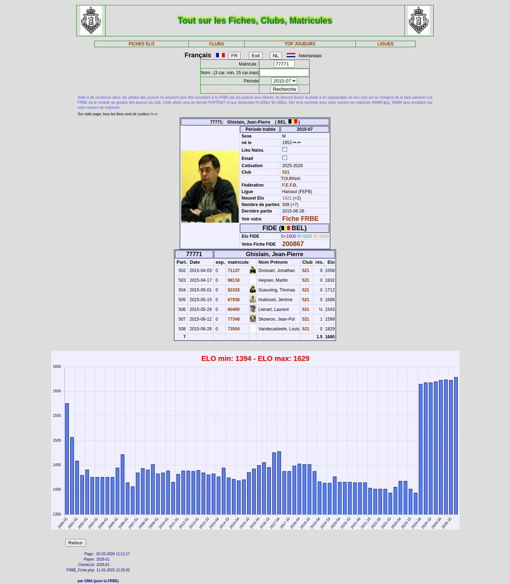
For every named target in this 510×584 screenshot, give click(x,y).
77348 (233, 319)
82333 (233, 290)
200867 (293, 244)
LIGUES (385, 43)
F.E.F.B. (289, 185)
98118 (233, 280)
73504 (233, 328)
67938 (233, 299)
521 (285, 172)
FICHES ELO (142, 43)
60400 (233, 309)
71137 (233, 270)
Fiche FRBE (300, 218)
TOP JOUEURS (300, 43)
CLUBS (216, 43)
